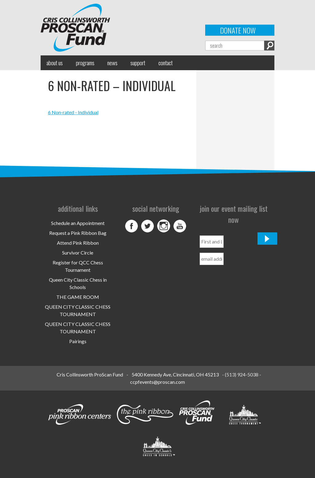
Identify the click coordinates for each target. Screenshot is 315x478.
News (112, 62)
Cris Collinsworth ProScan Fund (90, 374)
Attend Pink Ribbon (78, 243)
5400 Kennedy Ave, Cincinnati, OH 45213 (175, 374)
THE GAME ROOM (77, 297)
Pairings (77, 341)
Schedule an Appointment (78, 223)
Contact (165, 62)
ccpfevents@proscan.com (157, 382)
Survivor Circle (77, 252)
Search (269, 45)
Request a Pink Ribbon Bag (77, 233)
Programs (85, 62)
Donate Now (238, 30)
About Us (54, 62)
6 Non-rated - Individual (73, 112)
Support (137, 62)
